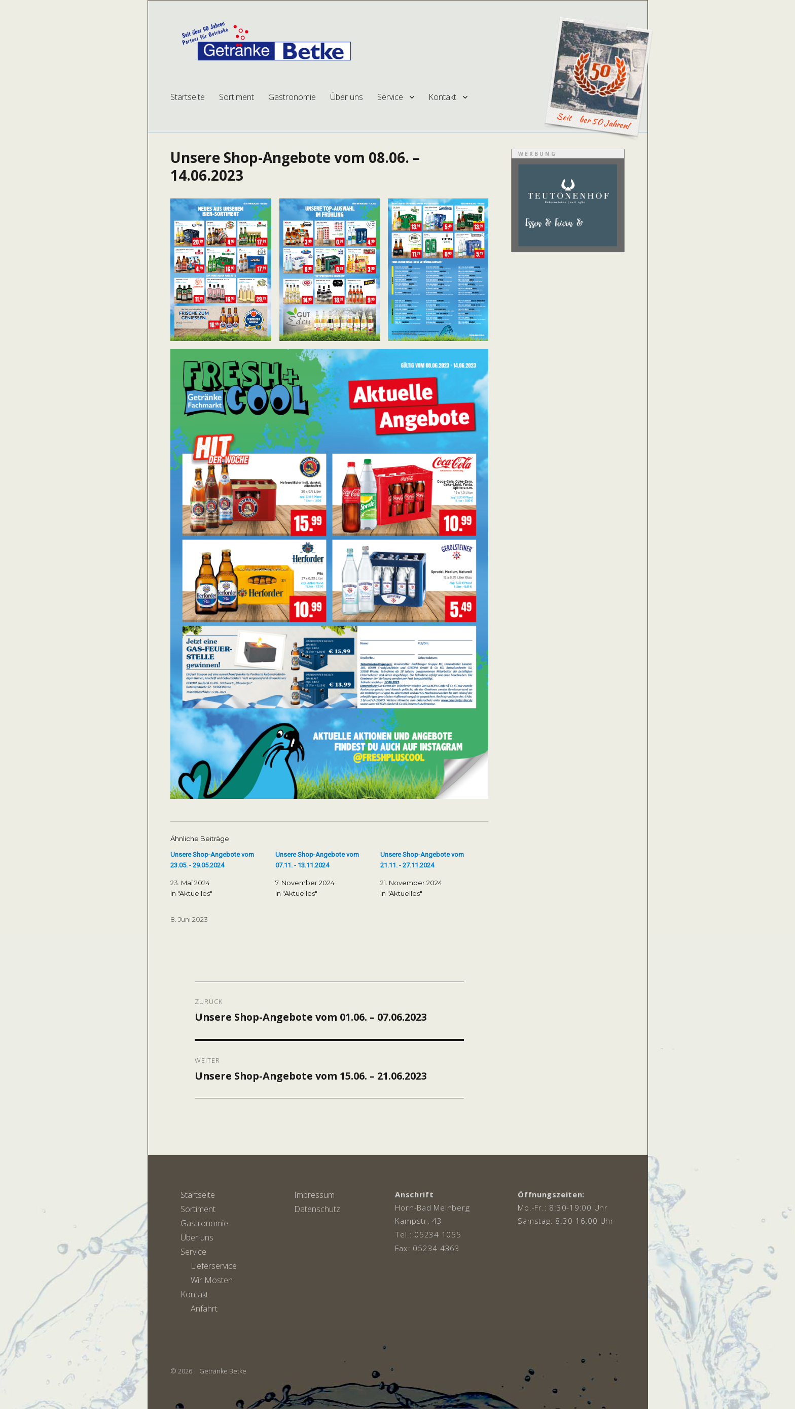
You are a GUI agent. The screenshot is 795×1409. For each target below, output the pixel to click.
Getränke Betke (222, 1371)
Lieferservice (214, 1265)
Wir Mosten (212, 1280)
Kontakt (442, 97)
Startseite (187, 97)
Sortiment (236, 97)
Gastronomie (292, 97)
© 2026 (181, 1371)
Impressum (314, 1194)
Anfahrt (204, 1308)
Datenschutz (317, 1209)
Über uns (346, 97)
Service (390, 97)
